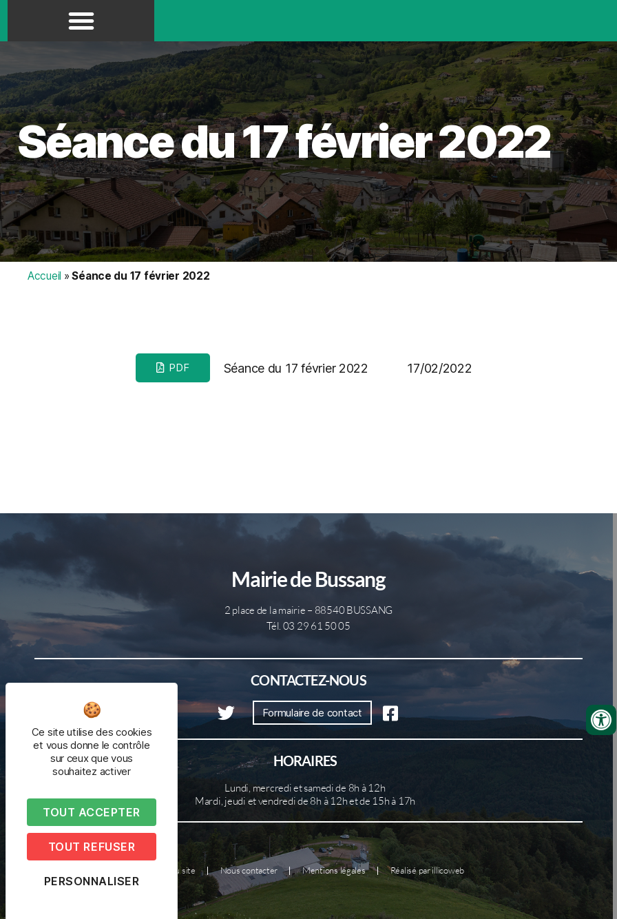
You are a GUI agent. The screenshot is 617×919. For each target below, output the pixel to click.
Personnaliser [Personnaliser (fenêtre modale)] (92, 881)
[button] (81, 20)
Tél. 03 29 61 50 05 (308, 625)
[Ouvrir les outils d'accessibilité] (601, 720)
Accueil (44, 275)
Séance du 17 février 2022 (283, 141)
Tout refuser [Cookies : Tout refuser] (91, 847)
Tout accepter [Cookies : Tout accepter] (91, 812)
